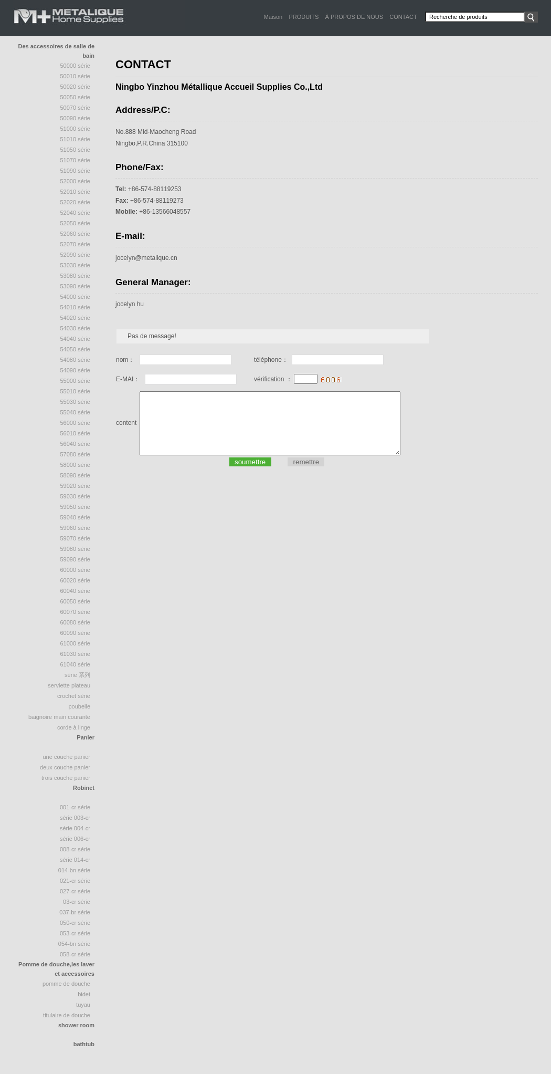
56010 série (75, 433)
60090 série (75, 633)
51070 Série (75, 160)
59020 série (75, 486)
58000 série (75, 465)
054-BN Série (74, 944)
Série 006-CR (75, 839)
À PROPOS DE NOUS (354, 17)
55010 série (75, 391)
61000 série (75, 643)
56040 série (75, 444)
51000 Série (75, 129)
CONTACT (403, 17)
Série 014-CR (75, 860)
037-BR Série (74, 912)
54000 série (75, 297)
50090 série (75, 118)
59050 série (75, 507)
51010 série (75, 139)
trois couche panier (65, 778)
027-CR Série (75, 891)
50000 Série (75, 65)
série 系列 (77, 675)
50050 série (75, 97)
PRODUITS (304, 17)
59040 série (75, 517)
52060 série (75, 234)
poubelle (79, 706)
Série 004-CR (75, 828)
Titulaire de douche (66, 1015)
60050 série (75, 601)
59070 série (75, 538)
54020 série (75, 318)
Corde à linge (73, 727)
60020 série (75, 580)
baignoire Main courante (59, 717)
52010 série (75, 192)
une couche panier (66, 757)
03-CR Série (76, 902)
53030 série (75, 265)
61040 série (75, 664)
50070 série (75, 108)
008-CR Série (75, 849)
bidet (84, 994)
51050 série (75, 150)
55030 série (75, 402)
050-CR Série (75, 923)
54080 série (75, 360)
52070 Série (75, 244)
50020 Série (75, 87)
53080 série (75, 276)
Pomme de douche (66, 984)
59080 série (75, 549)
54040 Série (75, 339)
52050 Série (75, 223)
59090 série (75, 559)
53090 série (75, 286)
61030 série (75, 654)
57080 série (75, 454)
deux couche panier (65, 767)
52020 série (75, 202)
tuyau (83, 1005)
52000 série (75, 181)
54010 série (75, 307)
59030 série (75, 496)
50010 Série (75, 76)
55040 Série (75, 412)
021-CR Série (75, 881)
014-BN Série (74, 870)
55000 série (75, 381)
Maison (273, 17)
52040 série (75, 213)
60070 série (75, 612)
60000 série (75, 570)
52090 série (75, 255)
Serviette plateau (69, 685)
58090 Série (75, 475)
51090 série (75, 171)
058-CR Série (75, 954)
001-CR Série (75, 807)
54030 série (75, 328)
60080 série (75, 622)
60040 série (75, 591)
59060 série (75, 528)
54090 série (75, 370)
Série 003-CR (75, 818)
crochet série (73, 696)
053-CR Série (75, 933)
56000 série (75, 423)
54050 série (75, 349)
